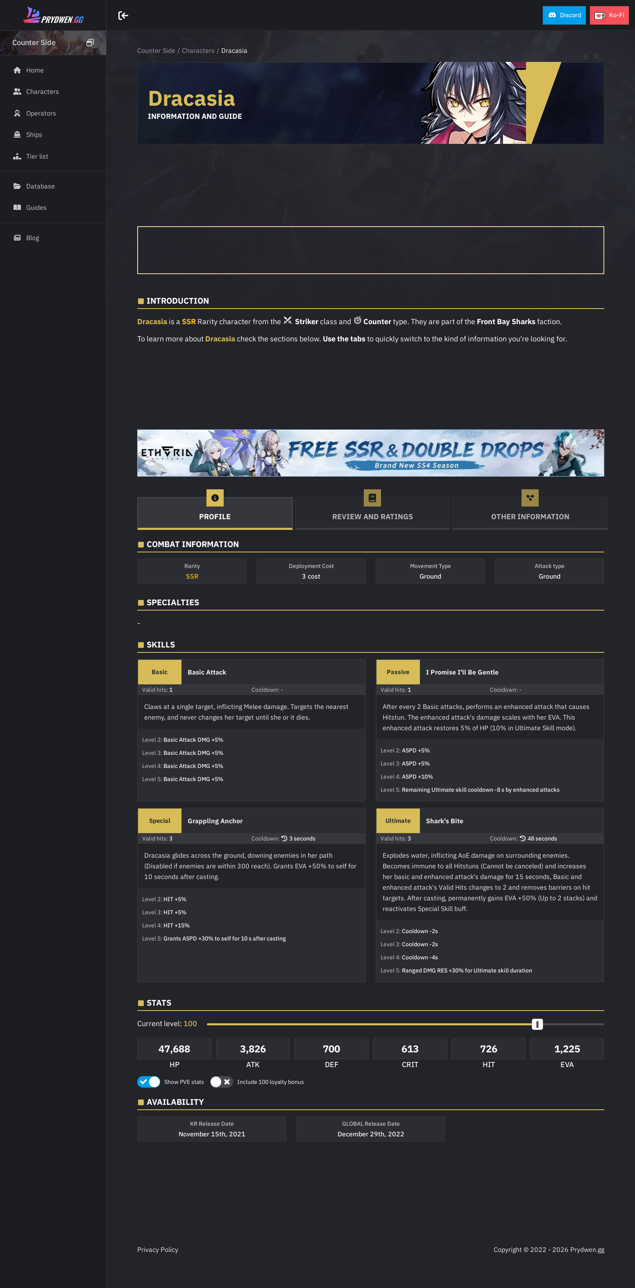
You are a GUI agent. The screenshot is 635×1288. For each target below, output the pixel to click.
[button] (564, 15)
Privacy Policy (157, 1249)
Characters (198, 50)
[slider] (537, 1024)
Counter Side (156, 50)
